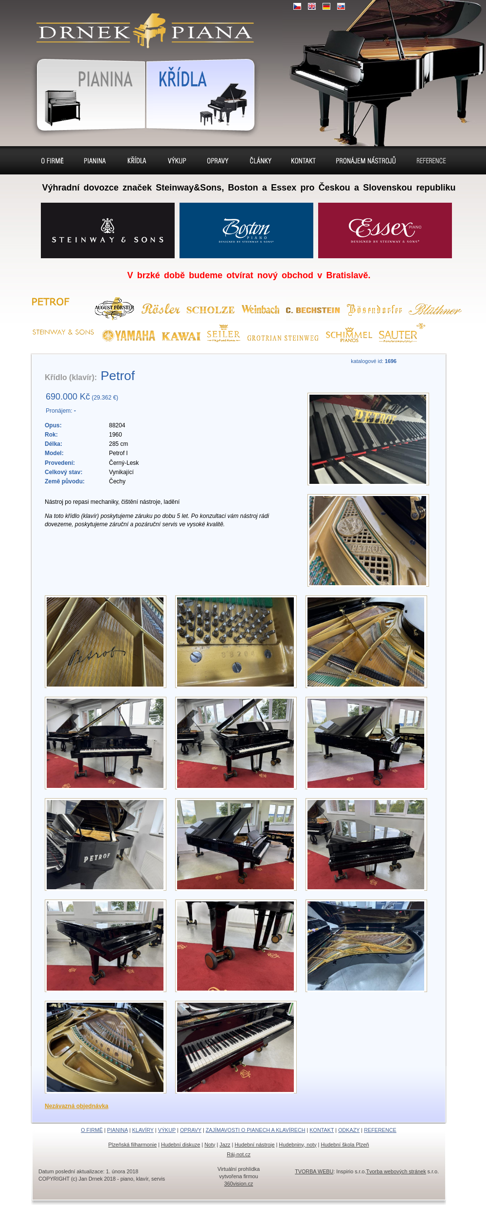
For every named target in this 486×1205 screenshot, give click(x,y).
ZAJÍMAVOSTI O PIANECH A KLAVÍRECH (256, 1130)
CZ (297, 6)
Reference (431, 160)
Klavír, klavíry (202, 93)
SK (341, 6)
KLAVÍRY (142, 1130)
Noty (209, 1145)
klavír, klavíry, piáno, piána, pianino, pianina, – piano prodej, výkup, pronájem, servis (141, 24)
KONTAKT (321, 1130)
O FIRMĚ (92, 1130)
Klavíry (137, 160)
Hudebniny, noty (297, 1145)
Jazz (224, 1145)
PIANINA (117, 1130)
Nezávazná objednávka (76, 1106)
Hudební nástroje (254, 1145)
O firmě (52, 160)
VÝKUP (167, 1130)
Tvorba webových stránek (396, 1171)
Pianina (85, 93)
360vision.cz (238, 1183)
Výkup (177, 160)
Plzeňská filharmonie (132, 1145)
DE (326, 6)
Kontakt (304, 160)
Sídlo (260, 160)
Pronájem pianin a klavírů (366, 161)
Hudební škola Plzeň (345, 1145)
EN (312, 6)
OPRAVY (190, 1130)
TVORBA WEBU (314, 1171)
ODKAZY (349, 1130)
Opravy (217, 160)
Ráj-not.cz (239, 1154)
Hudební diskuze (180, 1145)
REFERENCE (380, 1130)
